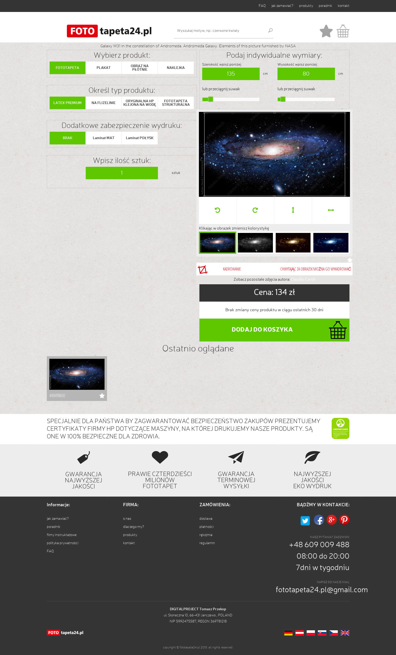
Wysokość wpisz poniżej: (297, 64)
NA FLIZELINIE (103, 103)
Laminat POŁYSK (139, 138)
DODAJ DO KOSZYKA (262, 330)
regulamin (207, 543)
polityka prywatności (62, 543)
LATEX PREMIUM (67, 103)
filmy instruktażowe (62, 535)
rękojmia (205, 535)
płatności (206, 527)
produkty (306, 6)
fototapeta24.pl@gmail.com (322, 590)
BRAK (67, 138)
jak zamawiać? (282, 6)
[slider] (210, 99)
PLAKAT (104, 68)
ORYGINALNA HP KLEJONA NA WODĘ (139, 103)
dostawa (205, 518)
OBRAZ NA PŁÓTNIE (140, 67)
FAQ (262, 6)
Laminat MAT (103, 138)
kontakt (343, 6)
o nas (127, 518)
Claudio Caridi (303, 280)
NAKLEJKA (176, 68)
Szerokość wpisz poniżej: (222, 64)
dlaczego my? (133, 527)
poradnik (325, 6)
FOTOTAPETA (67, 68)
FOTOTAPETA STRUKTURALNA (176, 103)
